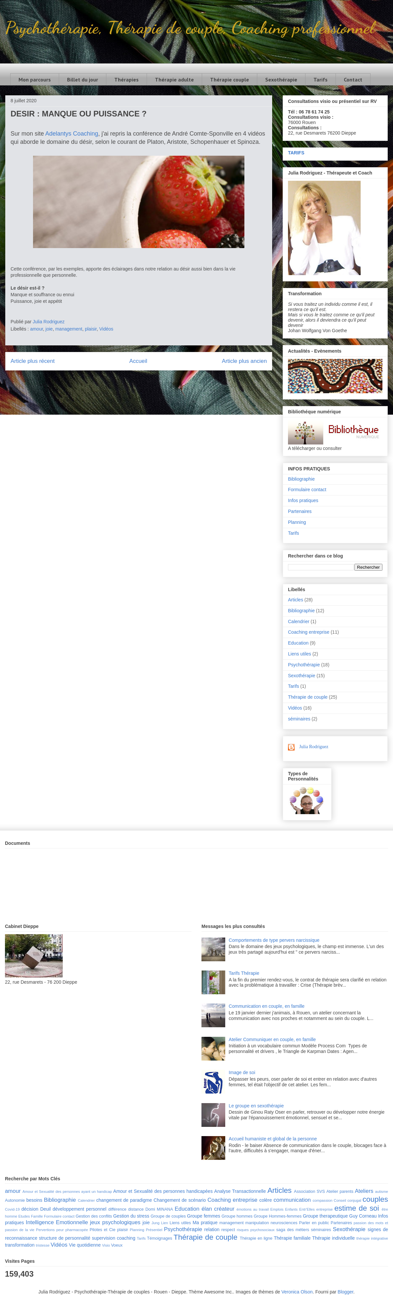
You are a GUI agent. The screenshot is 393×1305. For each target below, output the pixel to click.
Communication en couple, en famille (267, 1006)
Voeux (117, 1245)
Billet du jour (82, 79)
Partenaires (300, 511)
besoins (34, 1200)
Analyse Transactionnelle (240, 1191)
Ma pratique (205, 1222)
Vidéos (106, 329)
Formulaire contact (307, 489)
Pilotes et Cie (102, 1229)
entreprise (324, 1209)
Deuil (45, 1209)
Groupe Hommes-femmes (278, 1216)
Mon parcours (34, 79)
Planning (297, 522)
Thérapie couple (229, 79)
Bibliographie (301, 479)
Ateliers (364, 1191)
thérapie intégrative (372, 1238)
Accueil (138, 361)
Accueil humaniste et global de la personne (273, 1138)
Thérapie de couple (308, 697)
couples (375, 1199)
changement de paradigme (124, 1200)
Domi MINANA (159, 1209)
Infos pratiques (303, 500)
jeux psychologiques (115, 1222)
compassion (323, 1200)
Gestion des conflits (94, 1216)
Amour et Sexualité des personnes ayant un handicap (67, 1192)
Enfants (291, 1209)
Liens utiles (299, 653)
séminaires (299, 718)
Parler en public (314, 1223)
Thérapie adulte (174, 79)
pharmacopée (76, 1230)
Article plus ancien (244, 361)
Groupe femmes (203, 1216)
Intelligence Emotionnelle (57, 1222)
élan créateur (217, 1209)
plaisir (91, 329)
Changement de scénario (180, 1200)
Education (298, 643)
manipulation (257, 1223)
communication (292, 1200)
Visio (106, 1245)
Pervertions (45, 1230)
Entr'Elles (307, 1209)
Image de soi (242, 1072)
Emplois (277, 1209)
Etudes (24, 1216)
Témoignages (159, 1238)
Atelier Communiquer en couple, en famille (272, 1039)
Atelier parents (339, 1191)
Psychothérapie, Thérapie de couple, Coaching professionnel (189, 27)
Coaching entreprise (308, 632)
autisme (381, 1192)
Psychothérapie (304, 664)
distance (136, 1209)
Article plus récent (32, 361)
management (68, 329)
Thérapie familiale (292, 1238)
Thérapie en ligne (256, 1238)
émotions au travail (252, 1209)
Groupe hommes (237, 1216)
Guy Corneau (362, 1216)
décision (29, 1209)
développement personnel (79, 1209)
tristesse (43, 1245)
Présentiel (154, 1230)
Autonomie (15, 1200)
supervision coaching (113, 1238)
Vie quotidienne (85, 1245)
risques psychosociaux (255, 1230)
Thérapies (126, 79)
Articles (295, 599)
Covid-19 (12, 1209)
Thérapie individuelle (333, 1238)
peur (60, 1230)
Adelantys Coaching (71, 133)
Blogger (345, 1291)
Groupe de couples (168, 1216)
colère (265, 1200)
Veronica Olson (297, 1291)
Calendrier (298, 621)
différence (117, 1209)
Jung (156, 1223)
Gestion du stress (131, 1216)
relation (212, 1229)
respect (228, 1229)
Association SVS (309, 1191)
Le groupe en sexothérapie (256, 1105)
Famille (37, 1216)
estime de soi (356, 1208)
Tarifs (320, 79)
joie (49, 329)
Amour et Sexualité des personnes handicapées (163, 1191)
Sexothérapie (281, 79)
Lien (164, 1223)
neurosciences (283, 1223)
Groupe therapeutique (325, 1216)
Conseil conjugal (347, 1200)
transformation (19, 1245)
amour (36, 329)
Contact (353, 79)
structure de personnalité (64, 1238)
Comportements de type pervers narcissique (274, 940)
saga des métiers (292, 1229)
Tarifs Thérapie (244, 973)
